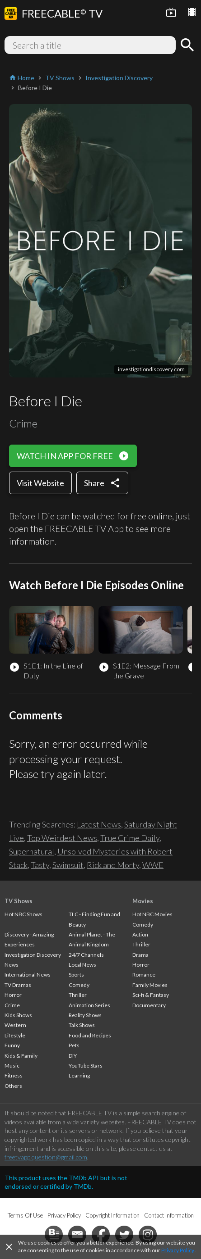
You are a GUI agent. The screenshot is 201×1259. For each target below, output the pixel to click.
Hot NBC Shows (23, 914)
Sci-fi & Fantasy (150, 994)
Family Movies (150, 985)
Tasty (40, 865)
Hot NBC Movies (152, 914)
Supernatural (31, 851)
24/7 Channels (86, 954)
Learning (79, 1075)
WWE (153, 865)
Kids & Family (21, 1055)
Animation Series (89, 1005)
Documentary (149, 1005)
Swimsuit (68, 865)
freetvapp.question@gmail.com (46, 1157)
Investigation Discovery (33, 954)
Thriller (78, 994)
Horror (13, 994)
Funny (12, 1045)
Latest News (99, 824)
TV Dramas (18, 985)
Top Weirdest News (62, 838)
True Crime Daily (129, 838)
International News (28, 974)
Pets (74, 1045)
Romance (143, 974)
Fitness (14, 1075)
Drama (140, 954)
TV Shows (19, 900)
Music (12, 1065)
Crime (12, 1005)
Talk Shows (82, 1025)
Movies (142, 900)
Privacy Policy (177, 1250)
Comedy (79, 985)
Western (15, 1025)
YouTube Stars (86, 1065)
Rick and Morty (113, 865)
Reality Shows (85, 1015)
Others (13, 1085)
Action (140, 934)
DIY (73, 1055)
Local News (82, 964)
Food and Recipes (90, 1035)
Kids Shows (18, 1015)
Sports (76, 974)
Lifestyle (15, 1035)
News (12, 964)
